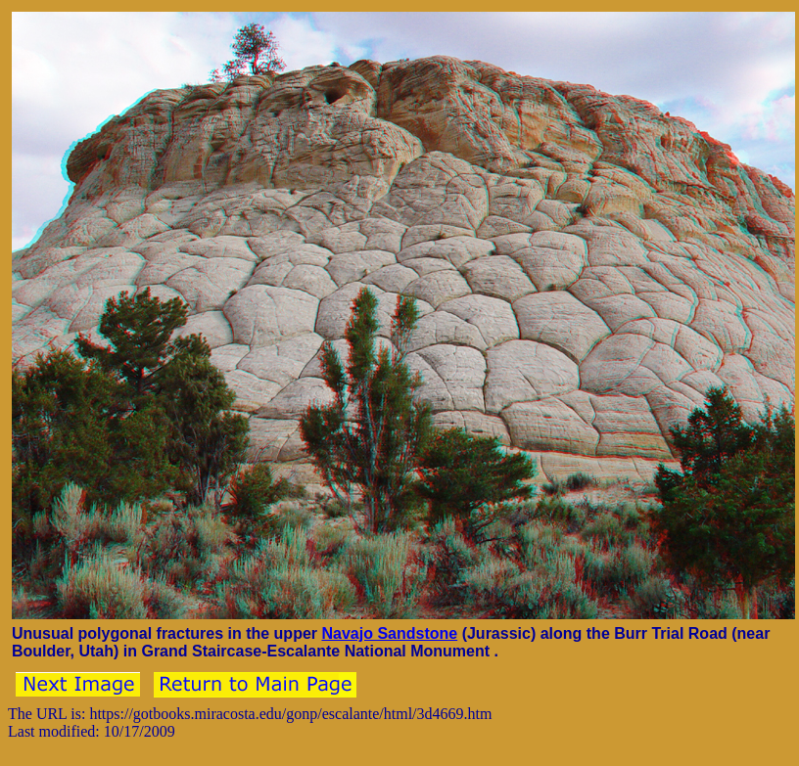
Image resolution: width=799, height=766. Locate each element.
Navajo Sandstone (389, 633)
